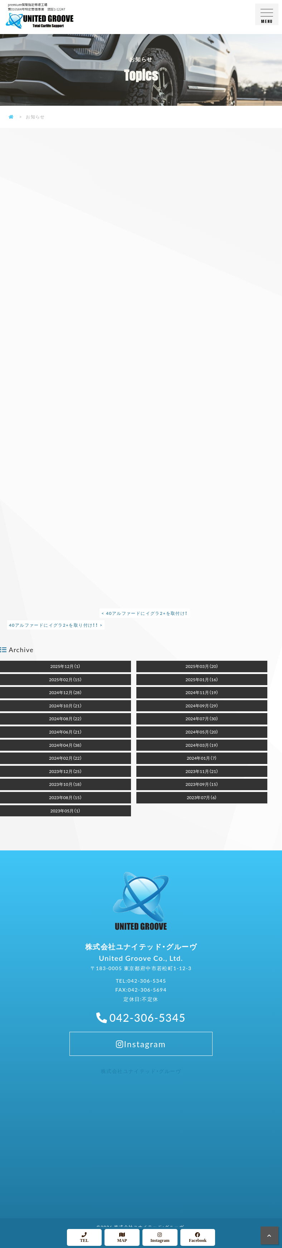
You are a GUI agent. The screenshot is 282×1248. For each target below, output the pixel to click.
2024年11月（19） (201, 692)
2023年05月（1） (65, 810)
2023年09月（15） (201, 784)
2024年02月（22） (65, 758)
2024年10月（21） (65, 705)
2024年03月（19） (201, 745)
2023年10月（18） (65, 784)
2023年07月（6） (202, 797)
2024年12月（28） (65, 692)
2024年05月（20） (201, 732)
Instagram (141, 1052)
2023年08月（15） (65, 797)
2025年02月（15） (65, 679)
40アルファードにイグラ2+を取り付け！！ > (56, 625)
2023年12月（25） (65, 771)
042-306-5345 (146, 989)
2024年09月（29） (201, 705)
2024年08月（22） (65, 718)
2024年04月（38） (65, 745)
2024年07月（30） (201, 718)
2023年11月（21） (201, 771)
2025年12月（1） (65, 666)
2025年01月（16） (201, 679)
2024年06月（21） (65, 732)
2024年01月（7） (202, 758)
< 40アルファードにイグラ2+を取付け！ (144, 613)
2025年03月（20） (201, 666)
